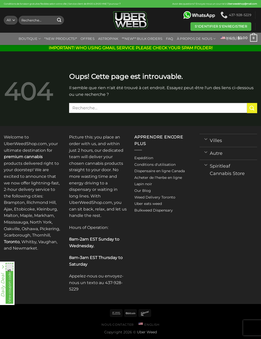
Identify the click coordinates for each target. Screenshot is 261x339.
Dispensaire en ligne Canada (159, 171)
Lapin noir (143, 184)
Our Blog (142, 190)
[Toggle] (206, 138)
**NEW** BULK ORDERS (142, 39)
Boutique (30, 38)
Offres (88, 39)
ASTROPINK (108, 39)
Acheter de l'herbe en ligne (158, 177)
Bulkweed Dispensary (153, 210)
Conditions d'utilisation (155, 164)
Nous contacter (117, 324)
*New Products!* (60, 39)
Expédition (143, 158)
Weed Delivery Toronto (154, 197)
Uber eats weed (148, 203)
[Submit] (59, 20)
